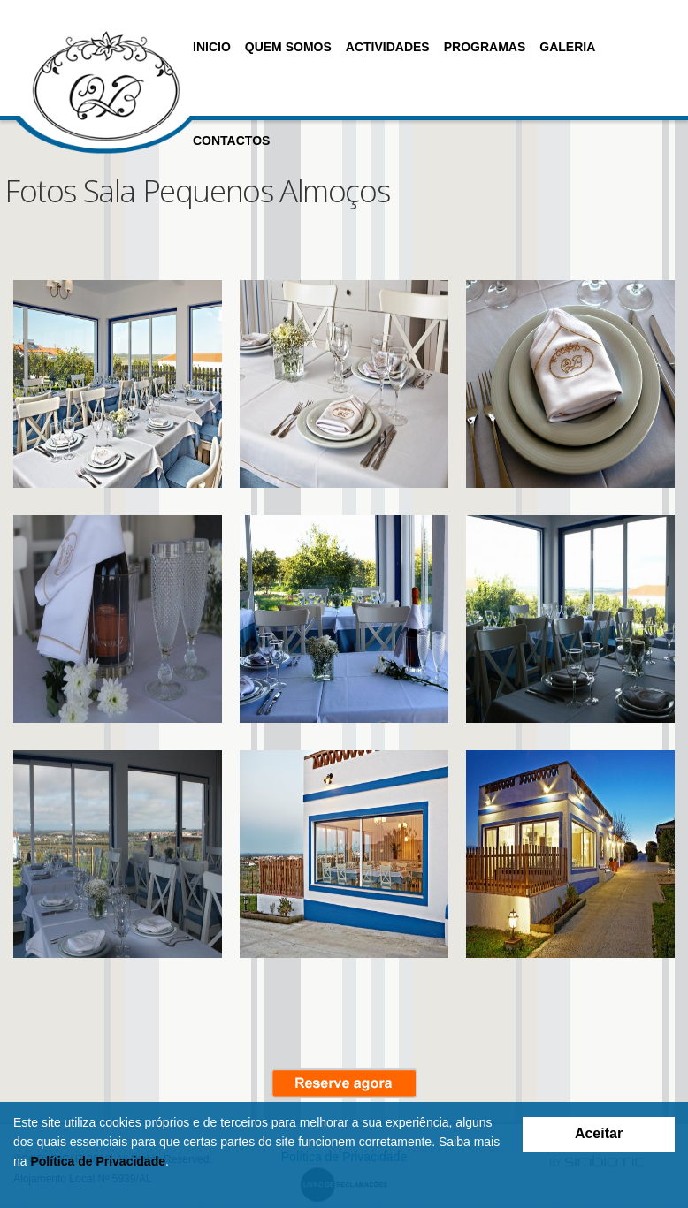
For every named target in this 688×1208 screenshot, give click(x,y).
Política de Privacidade (97, 1161)
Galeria (567, 47)
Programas (485, 47)
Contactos (231, 140)
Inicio (212, 47)
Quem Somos (288, 47)
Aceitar (599, 1133)
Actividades (388, 47)
